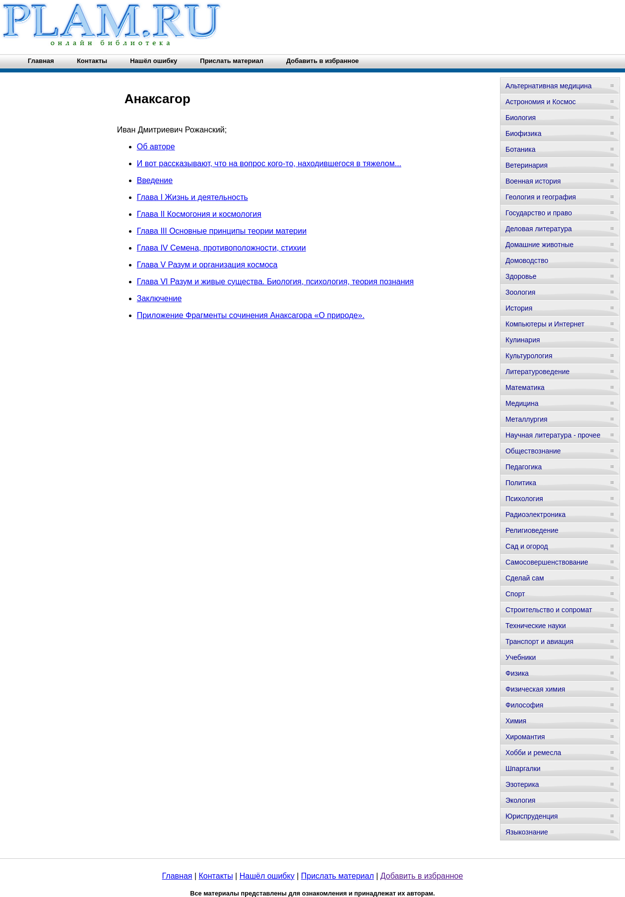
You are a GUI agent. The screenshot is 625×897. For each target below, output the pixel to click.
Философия (524, 705)
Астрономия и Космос (540, 102)
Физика (517, 673)
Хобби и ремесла (533, 753)
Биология (520, 118)
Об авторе (156, 146)
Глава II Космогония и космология (199, 214)
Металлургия (526, 419)
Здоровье (521, 276)
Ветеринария (526, 165)
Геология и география (540, 197)
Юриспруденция (531, 816)
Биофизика (523, 133)
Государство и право (538, 213)
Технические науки (535, 626)
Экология (520, 800)
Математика (525, 387)
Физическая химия (535, 689)
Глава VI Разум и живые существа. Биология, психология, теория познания (275, 281)
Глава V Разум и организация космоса (207, 264)
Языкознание (526, 832)
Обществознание (533, 451)
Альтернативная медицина (548, 86)
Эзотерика (522, 784)
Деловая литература (538, 229)
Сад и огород (526, 546)
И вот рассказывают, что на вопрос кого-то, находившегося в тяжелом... (269, 163)
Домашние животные (539, 245)
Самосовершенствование (546, 562)
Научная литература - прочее (552, 435)
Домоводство (526, 260)
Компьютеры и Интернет (544, 324)
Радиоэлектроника (535, 514)
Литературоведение (537, 372)
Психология (524, 499)
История (518, 308)
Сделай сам (524, 578)
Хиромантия (525, 737)
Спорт (515, 594)
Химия (515, 721)
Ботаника (520, 149)
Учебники (520, 657)
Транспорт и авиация (539, 641)
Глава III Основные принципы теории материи (222, 231)
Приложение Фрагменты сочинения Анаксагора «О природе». (251, 315)
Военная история (533, 181)
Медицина (522, 403)
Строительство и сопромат (548, 610)
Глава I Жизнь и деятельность (192, 197)
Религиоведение (532, 530)
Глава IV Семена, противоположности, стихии (221, 248)
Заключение (159, 298)
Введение (155, 180)
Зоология (520, 292)
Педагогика (523, 467)
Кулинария (522, 340)
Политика (520, 483)
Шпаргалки (523, 768)
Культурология (529, 356)
